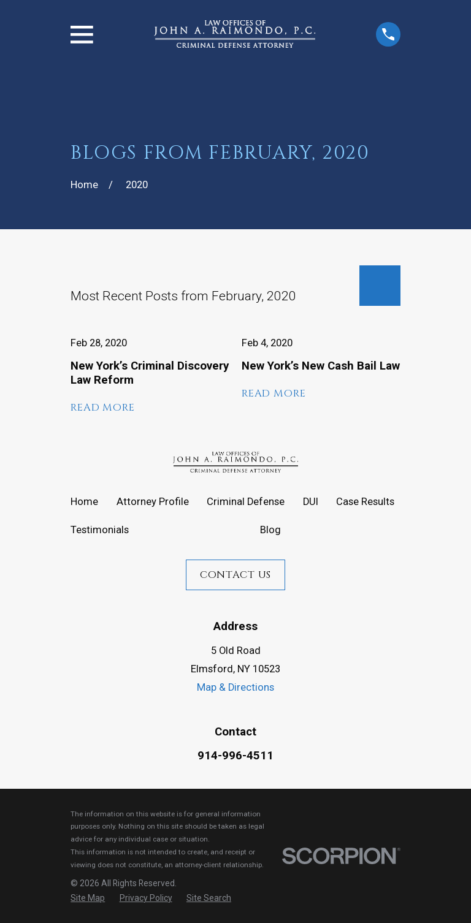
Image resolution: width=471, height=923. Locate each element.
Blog (270, 530)
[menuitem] (88, 898)
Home (84, 501)
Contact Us (235, 575)
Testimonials (100, 530)
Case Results (365, 501)
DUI (310, 501)
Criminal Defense (246, 501)
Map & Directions (235, 687)
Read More (103, 407)
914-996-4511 (235, 755)
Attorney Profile (153, 501)
